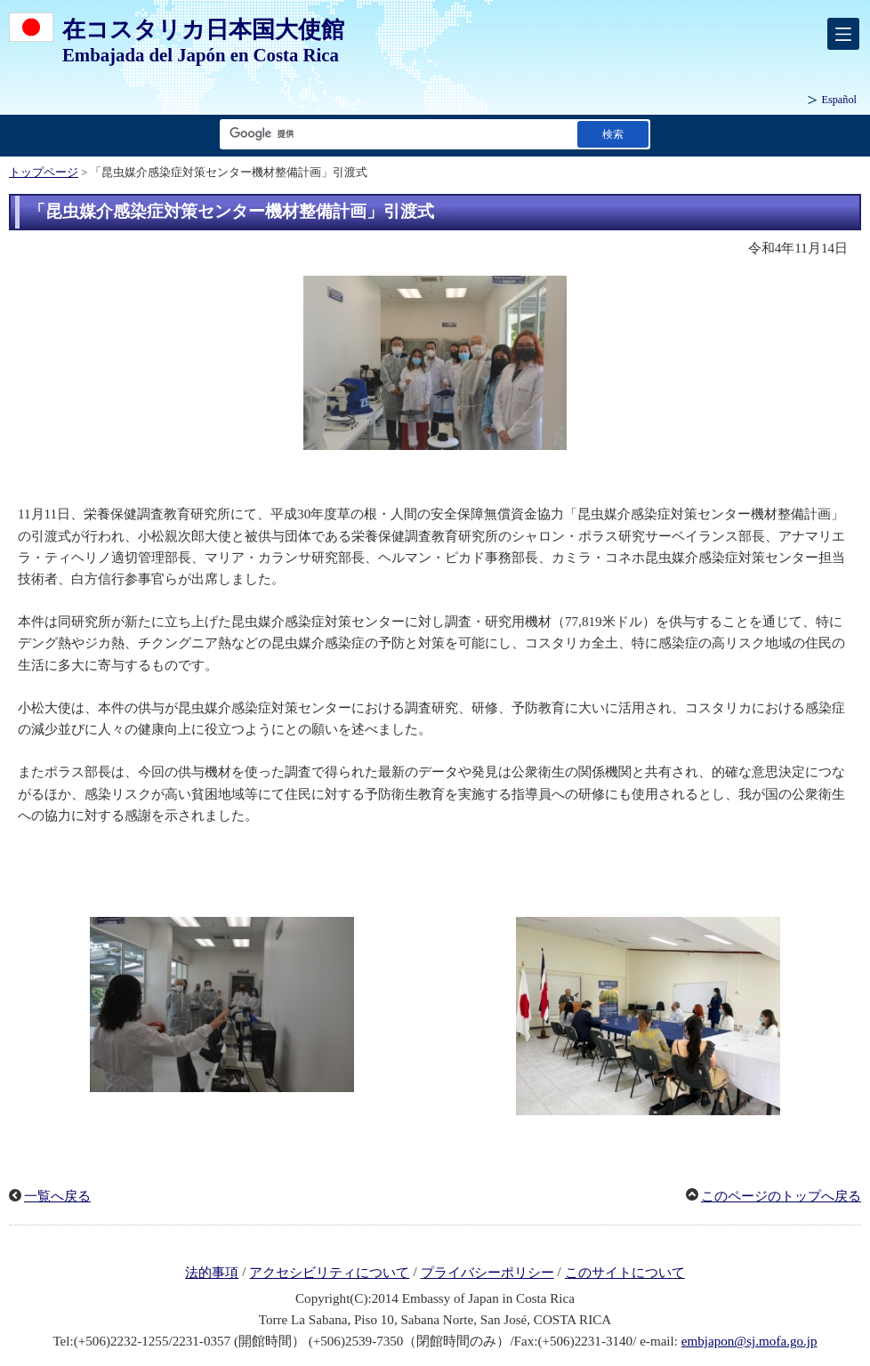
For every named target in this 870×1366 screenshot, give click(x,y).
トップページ (43, 172)
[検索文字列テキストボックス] (395, 134)
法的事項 (211, 1273)
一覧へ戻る (57, 1196)
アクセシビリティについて (329, 1273)
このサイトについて (625, 1273)
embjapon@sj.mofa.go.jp (749, 1341)
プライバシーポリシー (487, 1273)
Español (839, 99)
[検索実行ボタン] (612, 134)
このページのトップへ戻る (781, 1196)
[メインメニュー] (843, 34)
